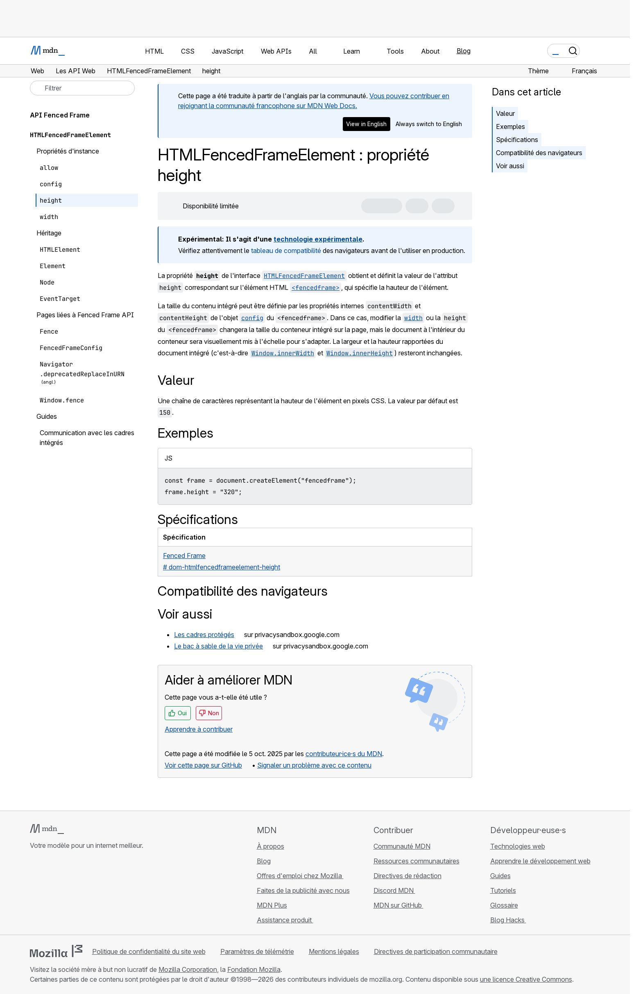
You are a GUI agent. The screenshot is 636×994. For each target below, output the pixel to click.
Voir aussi (510, 166)
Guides (500, 876)
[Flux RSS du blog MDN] (94, 894)
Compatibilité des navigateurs (539, 153)
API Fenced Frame (64, 115)
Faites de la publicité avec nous (303, 890)
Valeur (505, 113)
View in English (366, 123)
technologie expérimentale (318, 239)
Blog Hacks (508, 920)
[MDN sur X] (64, 894)
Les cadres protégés (204, 634)
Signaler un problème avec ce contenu (314, 765)
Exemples (510, 126)
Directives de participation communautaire (436, 951)
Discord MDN (394, 890)
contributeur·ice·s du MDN (344, 754)
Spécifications (517, 140)
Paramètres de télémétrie (257, 951)
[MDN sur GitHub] (35, 894)
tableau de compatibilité (286, 250)
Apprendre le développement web (540, 861)
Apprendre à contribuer (199, 729)
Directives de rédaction (407, 876)
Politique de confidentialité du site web (149, 951)
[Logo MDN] (47, 829)
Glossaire (504, 905)
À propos (270, 846)
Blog (464, 51)
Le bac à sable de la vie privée (218, 646)
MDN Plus (272, 905)
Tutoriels (503, 890)
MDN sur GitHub (398, 905)
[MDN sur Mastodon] (79, 894)
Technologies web (517, 846)
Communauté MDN (401, 846)
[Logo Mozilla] (56, 951)
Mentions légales (334, 951)
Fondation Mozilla (254, 969)
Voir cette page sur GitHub (203, 765)
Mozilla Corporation (187, 969)
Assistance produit (285, 920)
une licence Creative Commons (526, 979)
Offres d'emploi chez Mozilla (300, 876)
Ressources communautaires (416, 861)
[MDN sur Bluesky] (49, 894)
